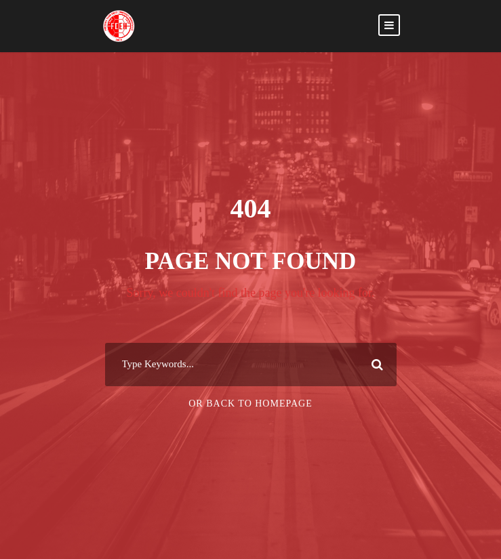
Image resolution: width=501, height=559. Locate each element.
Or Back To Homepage (250, 403)
